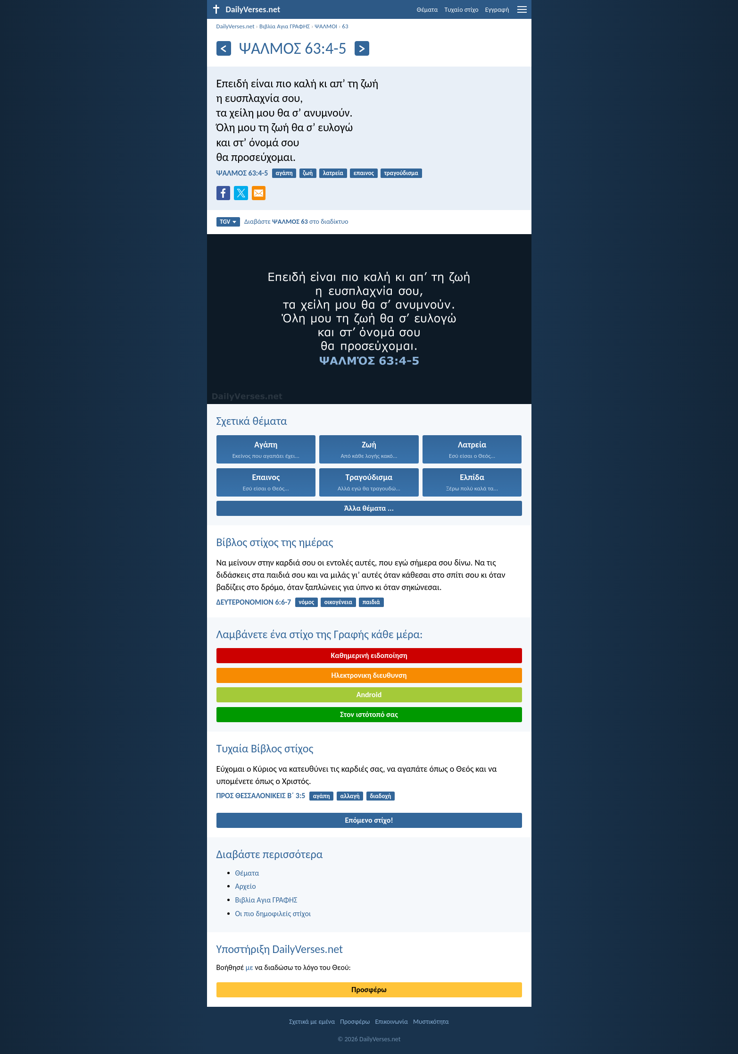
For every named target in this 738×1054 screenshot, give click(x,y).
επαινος (364, 173)
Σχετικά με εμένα (312, 1022)
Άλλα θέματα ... (369, 508)
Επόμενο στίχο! (369, 820)
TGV (228, 221)
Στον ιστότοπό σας (369, 714)
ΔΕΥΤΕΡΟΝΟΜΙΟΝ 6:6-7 (253, 602)
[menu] (522, 13)
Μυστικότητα (431, 1022)
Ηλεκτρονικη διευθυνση (369, 675)
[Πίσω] (223, 48)
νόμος (306, 602)
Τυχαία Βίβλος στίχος (265, 748)
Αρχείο (245, 886)
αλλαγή (349, 796)
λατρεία (333, 173)
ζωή (308, 173)
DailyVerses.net (235, 26)
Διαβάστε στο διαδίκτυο (296, 221)
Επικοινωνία (391, 1022)
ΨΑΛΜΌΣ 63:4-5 (242, 173)
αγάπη (284, 173)
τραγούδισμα (401, 173)
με (249, 967)
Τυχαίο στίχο (461, 10)
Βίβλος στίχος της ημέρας (274, 542)
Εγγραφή (497, 10)
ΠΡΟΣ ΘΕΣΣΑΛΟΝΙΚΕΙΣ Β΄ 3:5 (261, 795)
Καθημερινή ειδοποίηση (369, 655)
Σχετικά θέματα (251, 421)
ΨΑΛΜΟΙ (326, 26)
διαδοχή (380, 796)
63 (345, 26)
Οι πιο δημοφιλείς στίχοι (273, 913)
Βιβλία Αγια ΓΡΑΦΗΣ (284, 26)
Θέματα (427, 10)
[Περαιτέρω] (362, 48)
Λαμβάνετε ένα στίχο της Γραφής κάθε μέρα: (319, 634)
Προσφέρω (368, 989)
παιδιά (371, 602)
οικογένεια (338, 602)
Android (369, 694)
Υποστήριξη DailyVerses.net (279, 949)
